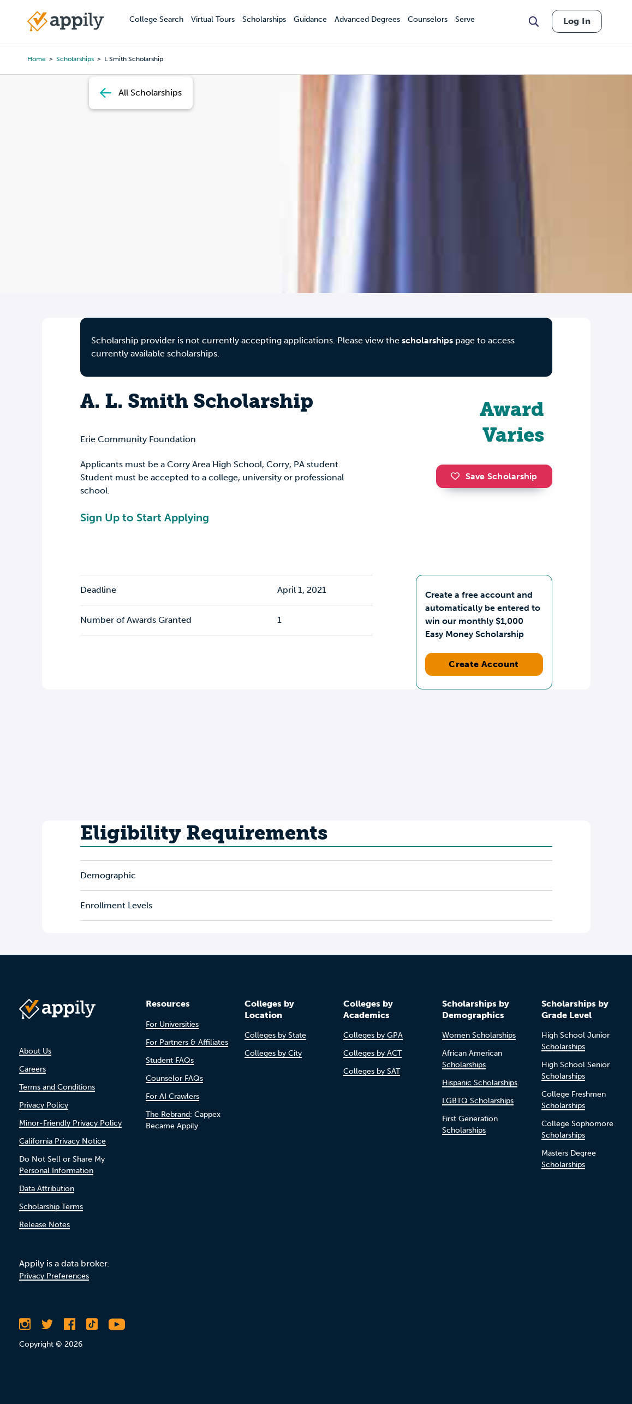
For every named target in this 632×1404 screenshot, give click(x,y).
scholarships (427, 340)
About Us (35, 1051)
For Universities (172, 1024)
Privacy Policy (43, 1105)
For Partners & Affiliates (187, 1042)
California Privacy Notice (62, 1141)
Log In (577, 21)
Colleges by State (275, 1035)
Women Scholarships (479, 1035)
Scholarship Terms (51, 1206)
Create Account (484, 664)
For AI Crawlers (172, 1096)
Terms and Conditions (57, 1087)
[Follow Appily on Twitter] (47, 1324)
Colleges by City (273, 1053)
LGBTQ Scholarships (478, 1100)
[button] (458, 476)
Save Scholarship (494, 476)
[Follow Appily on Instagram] (25, 1324)
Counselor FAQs (174, 1078)
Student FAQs (170, 1060)
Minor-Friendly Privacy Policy (70, 1123)
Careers (32, 1069)
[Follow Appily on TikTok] (92, 1324)
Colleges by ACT (372, 1053)
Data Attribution (46, 1188)
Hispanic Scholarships (479, 1082)
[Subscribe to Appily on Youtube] (117, 1324)
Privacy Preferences (54, 1276)
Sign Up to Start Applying (144, 517)
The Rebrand (168, 1114)
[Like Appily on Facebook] (69, 1324)
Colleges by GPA (373, 1035)
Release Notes (44, 1224)
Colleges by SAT (371, 1071)
